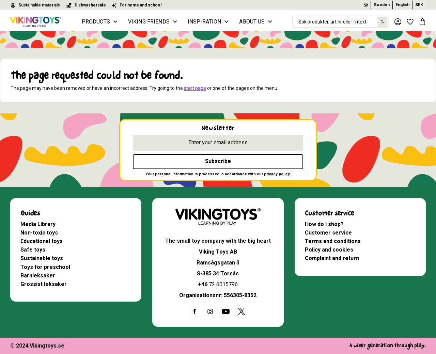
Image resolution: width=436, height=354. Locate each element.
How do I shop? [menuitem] (324, 224)
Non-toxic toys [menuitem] (39, 232)
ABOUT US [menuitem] (252, 21)
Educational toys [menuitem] (41, 241)
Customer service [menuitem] (329, 213)
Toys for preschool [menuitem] (45, 267)
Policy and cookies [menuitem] (329, 249)
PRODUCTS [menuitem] (96, 21)
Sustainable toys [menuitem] (41, 258)
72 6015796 (223, 284)
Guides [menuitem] (30, 213)
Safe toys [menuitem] (32, 249)
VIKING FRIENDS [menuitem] (149, 21)
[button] (410, 21)
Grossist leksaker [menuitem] (43, 284)
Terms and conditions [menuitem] (333, 241)
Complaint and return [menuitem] (332, 258)
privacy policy (277, 174)
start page (195, 88)
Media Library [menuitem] (38, 224)
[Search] (382, 22)
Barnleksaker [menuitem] (37, 275)
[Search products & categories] (340, 22)
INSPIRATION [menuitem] (204, 21)
